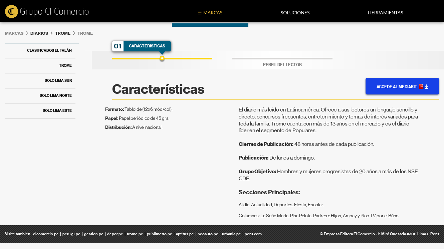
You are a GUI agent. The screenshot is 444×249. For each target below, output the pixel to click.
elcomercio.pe (46, 234)
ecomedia (46, 12)
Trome (62, 33)
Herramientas (385, 12)
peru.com (253, 234)
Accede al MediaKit (402, 86)
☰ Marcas (210, 12)
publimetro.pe (159, 234)
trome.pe (135, 234)
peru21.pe (71, 234)
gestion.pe (93, 234)
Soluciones (295, 12)
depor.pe (115, 234)
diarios (39, 33)
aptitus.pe (185, 234)
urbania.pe (231, 234)
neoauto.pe (208, 234)
